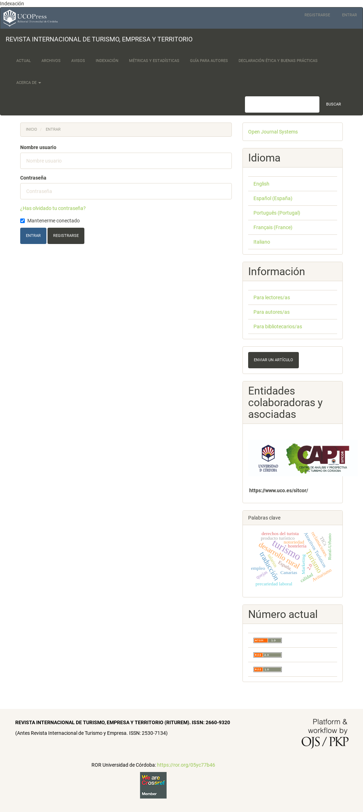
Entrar (349, 15)
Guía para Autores (209, 60)
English (261, 184)
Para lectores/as (271, 297)
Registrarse (317, 15)
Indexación (107, 60)
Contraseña (33, 178)
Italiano (261, 242)
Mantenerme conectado (50, 220)
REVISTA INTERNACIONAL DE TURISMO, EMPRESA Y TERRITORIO (99, 39)
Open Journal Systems (273, 132)
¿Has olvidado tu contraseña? (53, 208)
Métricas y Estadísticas (154, 60)
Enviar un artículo (273, 360)
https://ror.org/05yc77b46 (186, 765)
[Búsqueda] (282, 104)
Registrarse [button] (66, 235)
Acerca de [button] (28, 82)
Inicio (31, 129)
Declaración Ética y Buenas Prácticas (278, 60)
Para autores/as (271, 312)
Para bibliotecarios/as (277, 326)
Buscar (333, 104)
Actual (23, 60)
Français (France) (272, 227)
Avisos (78, 60)
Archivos (51, 60)
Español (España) (272, 198)
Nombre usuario (38, 147)
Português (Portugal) (276, 213)
